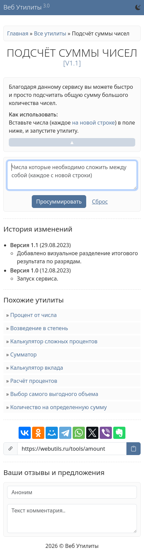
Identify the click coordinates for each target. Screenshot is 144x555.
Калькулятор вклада (36, 367)
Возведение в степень (39, 328)
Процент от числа (33, 315)
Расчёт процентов (33, 381)
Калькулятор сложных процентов (53, 341)
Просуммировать (59, 201)
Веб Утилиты (22, 7)
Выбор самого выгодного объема (54, 394)
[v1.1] (72, 63)
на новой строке (93, 122)
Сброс (100, 201)
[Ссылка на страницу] (72, 448)
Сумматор (23, 354)
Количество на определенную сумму (58, 407)
